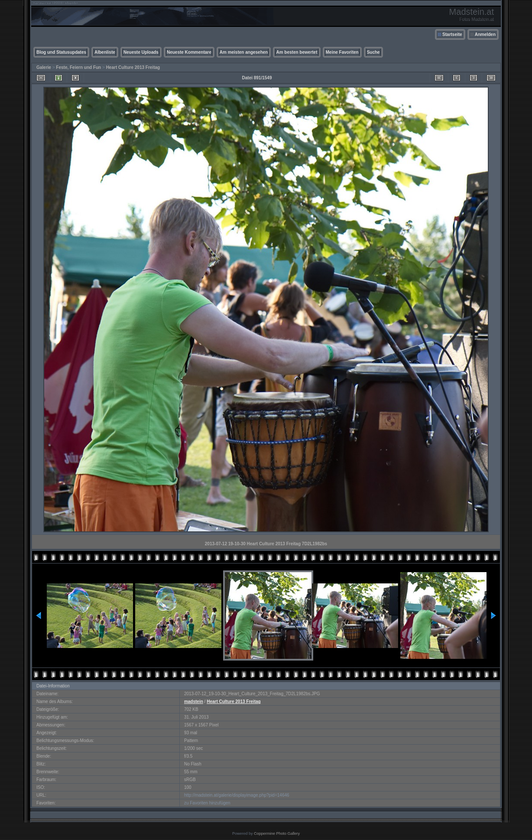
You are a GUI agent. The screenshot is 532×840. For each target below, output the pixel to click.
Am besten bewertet (296, 52)
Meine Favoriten (342, 52)
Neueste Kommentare (189, 52)
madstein (193, 701)
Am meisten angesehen (244, 52)
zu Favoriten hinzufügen (207, 803)
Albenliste (104, 52)
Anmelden (485, 34)
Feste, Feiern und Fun (78, 67)
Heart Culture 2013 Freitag (133, 67)
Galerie (43, 67)
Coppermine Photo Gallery (277, 833)
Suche (373, 52)
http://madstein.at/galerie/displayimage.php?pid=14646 (236, 795)
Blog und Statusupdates (61, 52)
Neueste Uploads (141, 52)
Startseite (452, 34)
